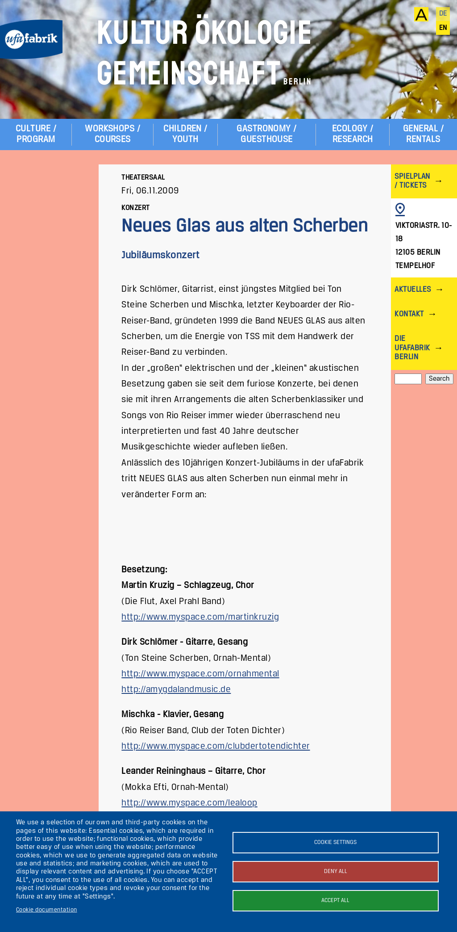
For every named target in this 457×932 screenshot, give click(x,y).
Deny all (335, 871)
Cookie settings (335, 842)
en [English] (443, 28)
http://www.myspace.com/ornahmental (200, 674)
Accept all (335, 900)
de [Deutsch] (443, 13)
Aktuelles (413, 290)
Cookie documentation (46, 910)
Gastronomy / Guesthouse (267, 134)
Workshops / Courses (112, 134)
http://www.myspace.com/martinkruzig (200, 617)
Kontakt (409, 314)
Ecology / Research (352, 134)
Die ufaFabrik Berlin (412, 348)
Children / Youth (185, 134)
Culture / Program (36, 134)
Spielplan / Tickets (412, 181)
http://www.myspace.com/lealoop (189, 803)
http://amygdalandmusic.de (176, 689)
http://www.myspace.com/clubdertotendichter (215, 746)
